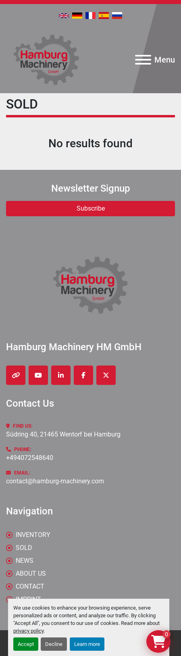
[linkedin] (61, 375)
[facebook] (83, 375)
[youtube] (38, 375)
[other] (15, 375)
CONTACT (30, 586)
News (24, 560)
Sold (24, 548)
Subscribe (91, 208)
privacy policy (28, 631)
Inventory (33, 535)
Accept (26, 644)
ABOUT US (31, 573)
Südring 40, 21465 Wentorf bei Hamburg (63, 434)
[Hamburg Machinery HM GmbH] (90, 284)
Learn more (87, 644)
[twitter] (106, 375)
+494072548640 (29, 458)
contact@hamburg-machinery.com (55, 481)
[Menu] (143, 60)
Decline (53, 644)
